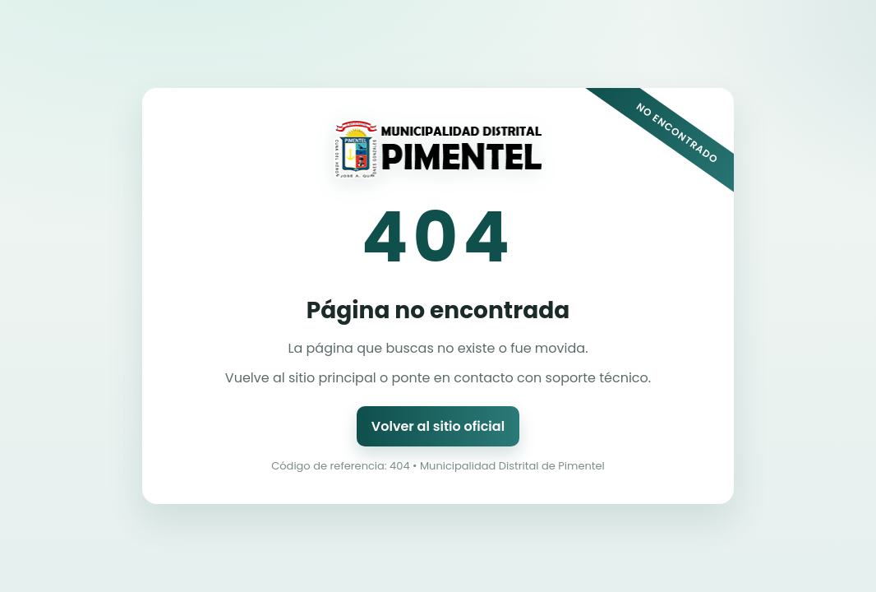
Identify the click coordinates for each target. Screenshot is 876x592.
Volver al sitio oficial (438, 426)
